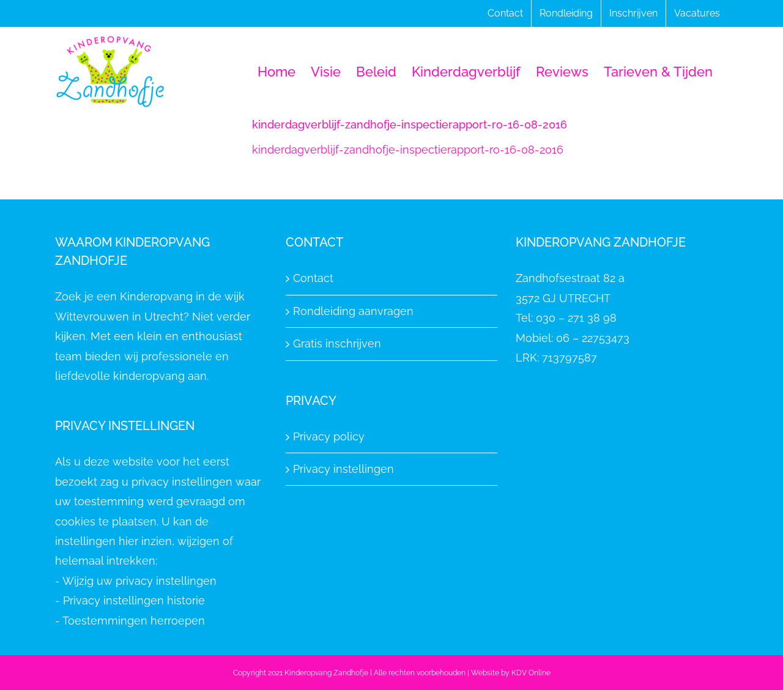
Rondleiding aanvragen (353, 311)
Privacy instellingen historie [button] (134, 600)
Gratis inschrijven (337, 343)
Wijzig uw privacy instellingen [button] (139, 580)
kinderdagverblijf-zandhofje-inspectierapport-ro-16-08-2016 (407, 149)
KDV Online (531, 673)
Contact (313, 278)
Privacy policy (329, 436)
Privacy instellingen (343, 468)
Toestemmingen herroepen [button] (133, 620)
